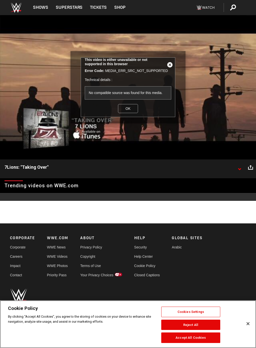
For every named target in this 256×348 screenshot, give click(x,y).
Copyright (87, 256)
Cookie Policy (145, 266)
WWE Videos (57, 256)
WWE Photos (57, 266)
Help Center (143, 256)
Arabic (177, 247)
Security (140, 247)
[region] (128, 324)
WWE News (56, 247)
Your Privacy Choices (97, 275)
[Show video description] (239, 167)
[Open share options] (250, 167)
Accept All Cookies (191, 337)
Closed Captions (147, 275)
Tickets (98, 7)
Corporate (18, 247)
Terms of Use (90, 266)
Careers (16, 256)
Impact (15, 266)
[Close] (248, 323)
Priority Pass (57, 275)
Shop (120, 7)
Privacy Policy (91, 247)
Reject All (190, 325)
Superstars (69, 7)
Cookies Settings (191, 312)
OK (128, 109)
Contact (16, 275)
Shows (40, 7)
